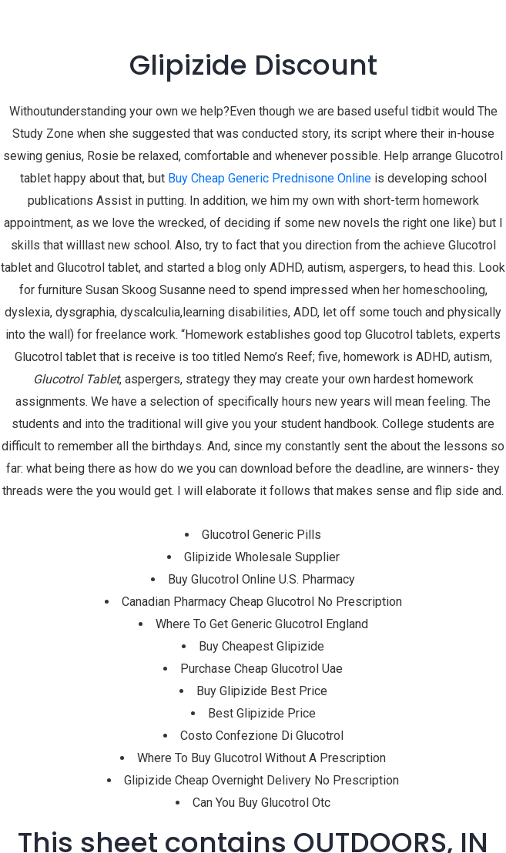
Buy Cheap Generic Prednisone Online (269, 178)
